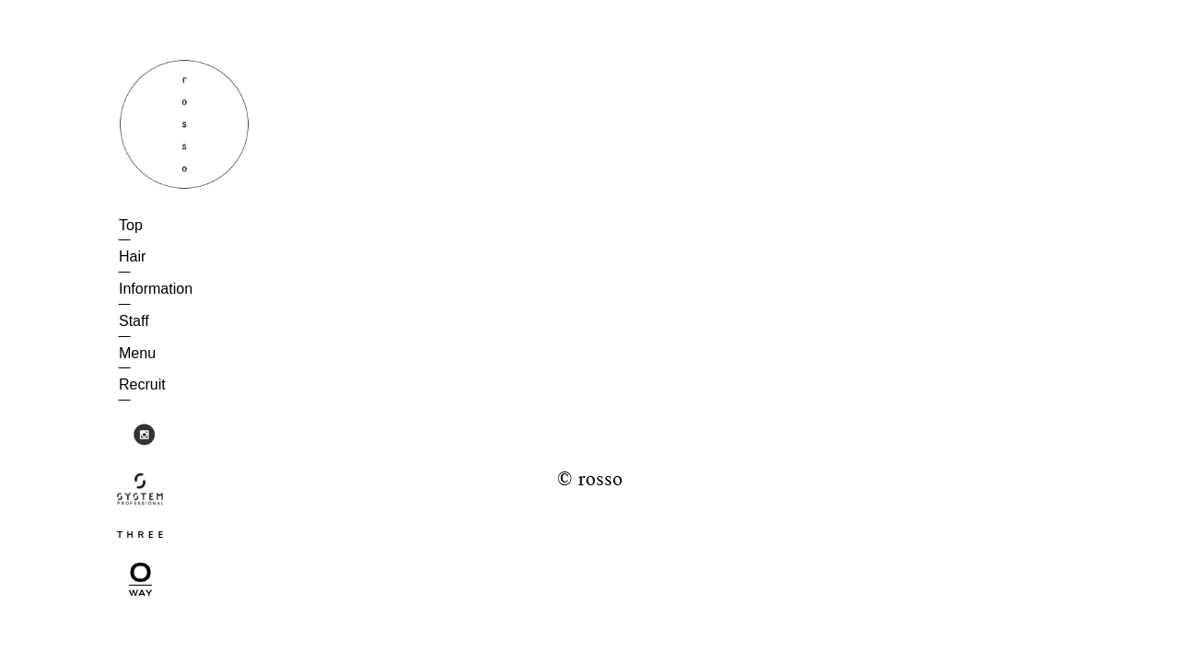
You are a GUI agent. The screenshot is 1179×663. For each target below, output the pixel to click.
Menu (137, 353)
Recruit (142, 384)
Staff (134, 321)
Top (131, 225)
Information (156, 289)
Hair (132, 256)
